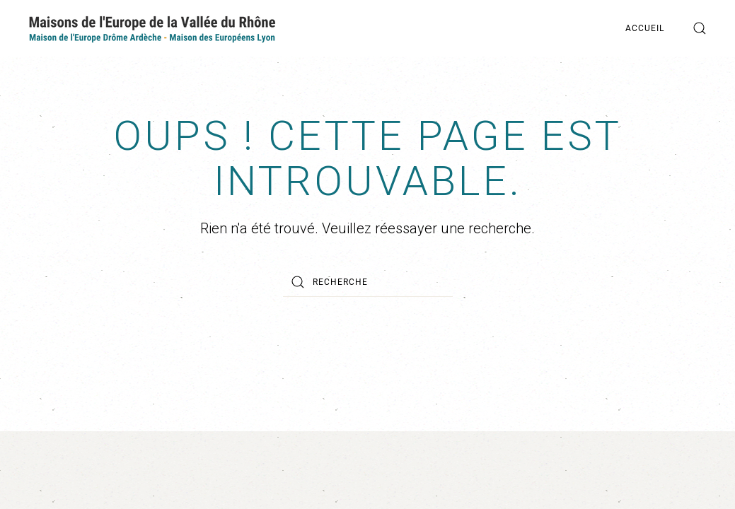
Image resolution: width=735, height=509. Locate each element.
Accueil (644, 28)
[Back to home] (152, 28)
